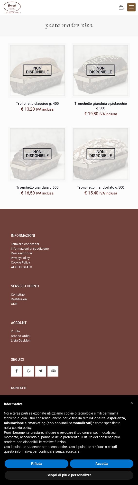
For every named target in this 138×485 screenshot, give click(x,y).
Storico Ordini (20, 336)
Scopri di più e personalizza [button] (68, 475)
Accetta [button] (101, 464)
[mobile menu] (131, 7)
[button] (132, 403)
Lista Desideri (20, 340)
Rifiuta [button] (36, 464)
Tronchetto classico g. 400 (37, 104)
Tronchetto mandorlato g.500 (100, 187)
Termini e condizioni (25, 244)
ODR (14, 304)
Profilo (15, 331)
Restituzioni (19, 299)
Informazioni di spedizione (30, 248)
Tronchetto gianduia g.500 (37, 187)
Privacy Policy (20, 258)
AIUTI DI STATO (21, 267)
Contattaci (18, 294)
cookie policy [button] (21, 428)
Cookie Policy (20, 262)
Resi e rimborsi (21, 253)
